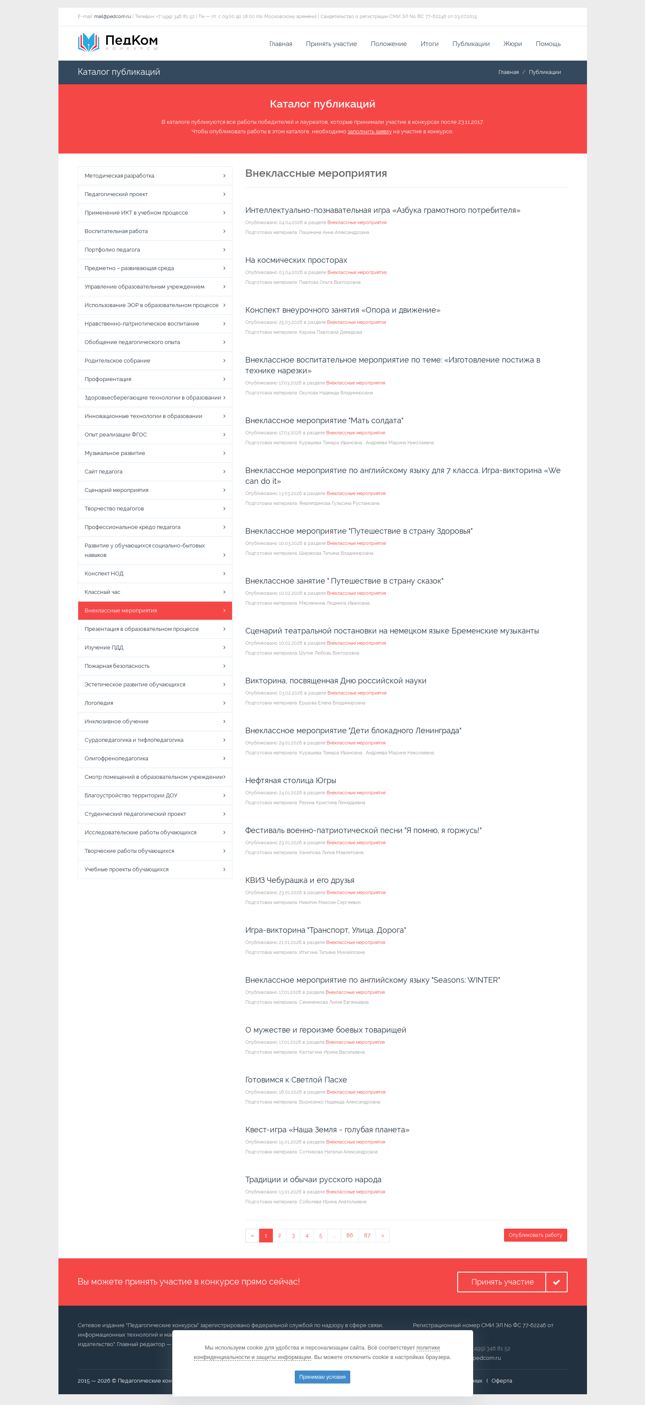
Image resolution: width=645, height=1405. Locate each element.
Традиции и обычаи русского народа (313, 1180)
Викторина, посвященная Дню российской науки (336, 681)
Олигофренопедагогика (116, 760)
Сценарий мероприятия (116, 492)
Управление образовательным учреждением (145, 288)
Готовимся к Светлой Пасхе (296, 1080)
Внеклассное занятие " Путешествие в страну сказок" (344, 582)
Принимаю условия (323, 1377)
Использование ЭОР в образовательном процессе (152, 307)
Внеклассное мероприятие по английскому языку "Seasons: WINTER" (372, 981)
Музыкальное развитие (115, 455)
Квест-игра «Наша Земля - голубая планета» (327, 1130)
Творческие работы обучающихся (129, 852)
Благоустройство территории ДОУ (131, 797)
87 (367, 1236)
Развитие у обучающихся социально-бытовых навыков (145, 552)
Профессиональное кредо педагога (132, 529)
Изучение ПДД (104, 649)
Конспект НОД (104, 575)
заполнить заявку (370, 133)
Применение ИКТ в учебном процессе (136, 214)
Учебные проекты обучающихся (126, 871)
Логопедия (99, 704)
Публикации (471, 45)
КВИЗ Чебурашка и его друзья (300, 881)
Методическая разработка (119, 177)
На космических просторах (296, 261)
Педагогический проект (116, 196)
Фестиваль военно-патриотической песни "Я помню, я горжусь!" (363, 831)
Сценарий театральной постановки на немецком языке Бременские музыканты (392, 631)
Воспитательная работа (116, 233)
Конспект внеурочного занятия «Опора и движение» (342, 311)
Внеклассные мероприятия (121, 612)
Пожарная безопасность (117, 667)
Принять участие (331, 45)
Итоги (430, 45)
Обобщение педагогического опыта (132, 344)
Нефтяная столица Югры (290, 781)
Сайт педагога (103, 473)
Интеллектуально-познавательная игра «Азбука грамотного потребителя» (382, 211)
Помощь (548, 45)
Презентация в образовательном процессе (142, 630)
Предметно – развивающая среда (129, 270)
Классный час (102, 593)
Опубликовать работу (535, 1236)
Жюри (513, 45)
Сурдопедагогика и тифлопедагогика (134, 741)
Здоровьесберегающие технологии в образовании (153, 399)
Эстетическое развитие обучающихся (135, 686)
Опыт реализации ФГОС (116, 436)
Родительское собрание (117, 362)
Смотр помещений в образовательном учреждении (154, 778)
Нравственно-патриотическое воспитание (142, 325)
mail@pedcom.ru (112, 18)
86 (349, 1236)
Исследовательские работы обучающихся (140, 834)
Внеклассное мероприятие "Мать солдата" (324, 421)
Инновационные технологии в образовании (143, 418)
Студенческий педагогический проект (135, 815)
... (334, 1236)
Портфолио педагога (112, 251)
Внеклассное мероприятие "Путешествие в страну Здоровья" (359, 532)
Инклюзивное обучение (117, 723)
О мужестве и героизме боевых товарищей (326, 1031)
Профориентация (108, 381)
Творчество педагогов (114, 510)
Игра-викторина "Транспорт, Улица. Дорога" (325, 931)
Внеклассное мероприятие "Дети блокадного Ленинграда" (353, 731)
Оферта (502, 1382)
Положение (389, 45)
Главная (280, 45)
